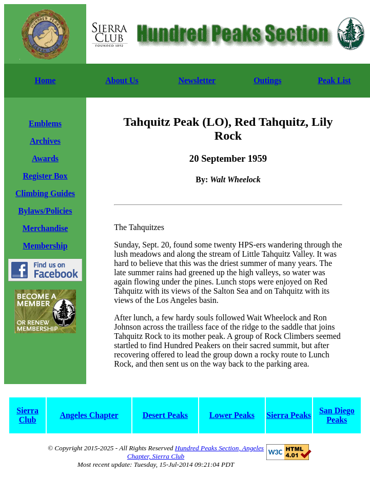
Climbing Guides (45, 193)
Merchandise (45, 228)
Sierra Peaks (288, 415)
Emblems (45, 123)
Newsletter (197, 80)
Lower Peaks (232, 415)
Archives (45, 141)
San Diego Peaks (337, 415)
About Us (121, 80)
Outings (267, 80)
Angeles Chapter (89, 415)
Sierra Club (27, 415)
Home (45, 80)
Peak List (334, 80)
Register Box (45, 175)
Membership (45, 245)
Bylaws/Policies (45, 210)
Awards (45, 158)
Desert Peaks (165, 415)
